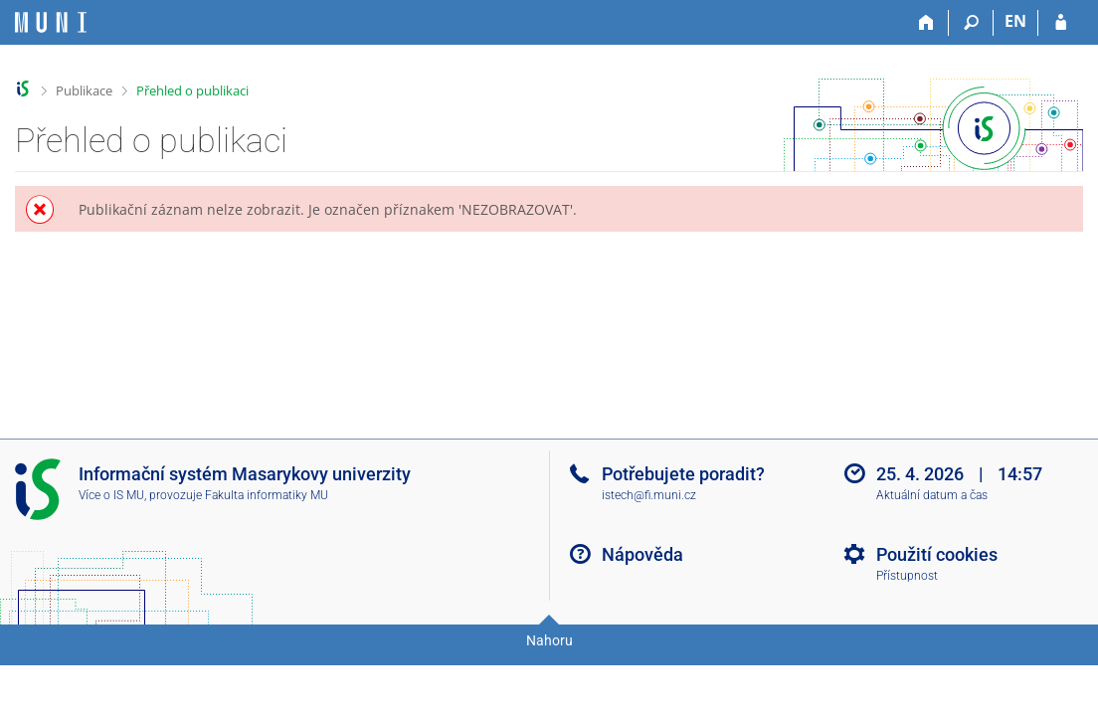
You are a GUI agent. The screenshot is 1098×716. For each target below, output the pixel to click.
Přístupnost (907, 576)
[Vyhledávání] (971, 23)
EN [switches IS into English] (1015, 21)
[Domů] (926, 23)
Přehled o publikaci (192, 90)
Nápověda (642, 554)
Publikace (84, 90)
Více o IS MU (111, 495)
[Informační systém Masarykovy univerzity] (51, 22)
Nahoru (549, 640)
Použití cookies (937, 554)
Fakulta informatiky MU (266, 495)
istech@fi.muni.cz (649, 495)
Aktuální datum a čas (932, 495)
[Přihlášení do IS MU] (1060, 23)
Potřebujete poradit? (683, 473)
